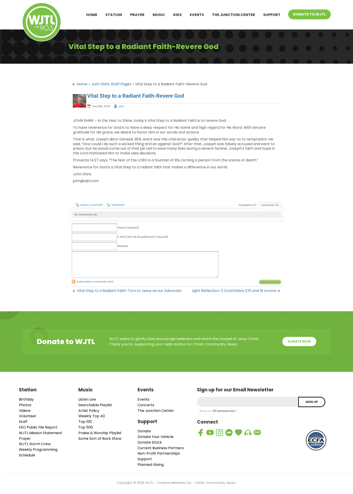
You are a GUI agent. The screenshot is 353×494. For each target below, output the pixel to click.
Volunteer (27, 416)
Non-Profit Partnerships (159, 453)
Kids (177, 14)
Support (272, 14)
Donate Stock (150, 442)
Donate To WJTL (309, 14)
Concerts (146, 405)
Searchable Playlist (95, 405)
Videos (25, 410)
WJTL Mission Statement (40, 432)
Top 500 (85, 427)
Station (113, 14)
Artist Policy (88, 410)
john (121, 106)
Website (123, 246)
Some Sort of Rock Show (99, 438)
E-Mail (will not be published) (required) (143, 237)
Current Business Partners (161, 448)
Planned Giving (151, 464)
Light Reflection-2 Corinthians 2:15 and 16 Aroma (234, 291)
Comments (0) (270, 205)
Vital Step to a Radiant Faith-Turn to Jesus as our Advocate (129, 291)
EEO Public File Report (38, 427)
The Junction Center (233, 14)
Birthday (26, 399)
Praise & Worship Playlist (100, 432)
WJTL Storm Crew (35, 444)
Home (91, 14)
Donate (144, 431)
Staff (23, 421)
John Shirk (100, 84)
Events (197, 14)
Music (159, 14)
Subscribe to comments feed (95, 281)
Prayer (137, 14)
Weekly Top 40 (91, 416)
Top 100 (85, 421)
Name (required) (128, 227)
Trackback (117, 205)
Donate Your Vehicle (156, 436)
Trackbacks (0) (247, 205)
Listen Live (87, 399)
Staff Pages (121, 84)
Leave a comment (91, 205)
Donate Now (299, 341)
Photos (25, 405)
